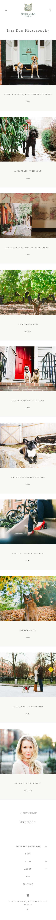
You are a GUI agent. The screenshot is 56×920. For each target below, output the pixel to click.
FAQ (28, 876)
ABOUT (28, 869)
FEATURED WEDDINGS (28, 846)
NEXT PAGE (28, 822)
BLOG (28, 861)
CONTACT (28, 884)
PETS (28, 854)
